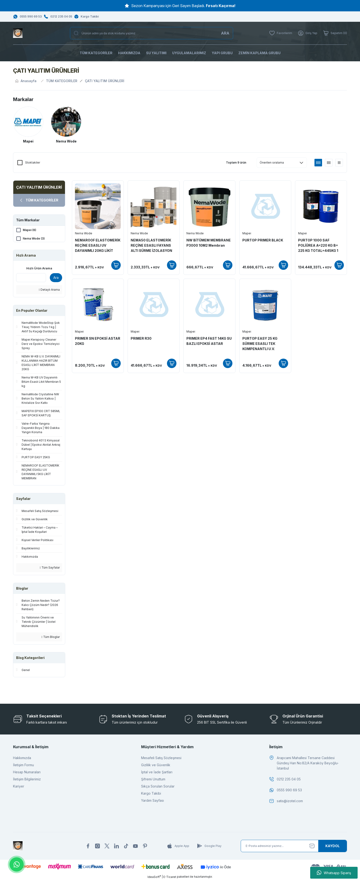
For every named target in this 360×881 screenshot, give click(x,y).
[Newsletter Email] (294, 847)
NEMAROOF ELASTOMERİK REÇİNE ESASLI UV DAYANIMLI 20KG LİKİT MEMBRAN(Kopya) (97, 245)
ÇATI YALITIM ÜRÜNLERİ (104, 81)
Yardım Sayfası (152, 801)
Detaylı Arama (49, 290)
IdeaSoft (154, 877)
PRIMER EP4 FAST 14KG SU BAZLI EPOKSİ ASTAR (209, 341)
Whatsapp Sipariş (334, 872)
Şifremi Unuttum (153, 780)
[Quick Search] (31, 278)
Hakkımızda (22, 759)
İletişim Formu (23, 766)
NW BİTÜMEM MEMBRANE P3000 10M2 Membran (208, 242)
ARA (225, 33)
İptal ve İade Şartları (156, 773)
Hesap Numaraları (27, 773)
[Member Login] (307, 33)
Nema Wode (83, 233)
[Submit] (332, 847)
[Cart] (335, 33)
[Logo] (18, 33)
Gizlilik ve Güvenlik (155, 766)
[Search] (151, 33)
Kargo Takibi (151, 794)
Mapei (246, 233)
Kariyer (18, 787)
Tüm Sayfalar (50, 568)
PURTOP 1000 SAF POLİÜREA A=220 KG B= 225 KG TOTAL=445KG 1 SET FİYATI (318, 245)
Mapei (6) (29, 230)
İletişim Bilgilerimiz (27, 780)
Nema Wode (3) (34, 238)
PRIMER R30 (141, 338)
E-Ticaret (169, 877)
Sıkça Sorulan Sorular (158, 787)
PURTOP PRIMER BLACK (262, 240)
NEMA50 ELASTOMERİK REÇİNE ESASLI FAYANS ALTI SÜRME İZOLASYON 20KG (151, 245)
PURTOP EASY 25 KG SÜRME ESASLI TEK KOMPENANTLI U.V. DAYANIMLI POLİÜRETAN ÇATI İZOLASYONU (263, 344)
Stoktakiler (32, 162)
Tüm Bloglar (51, 638)
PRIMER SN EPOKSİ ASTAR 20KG (97, 341)
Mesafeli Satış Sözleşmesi (161, 759)
